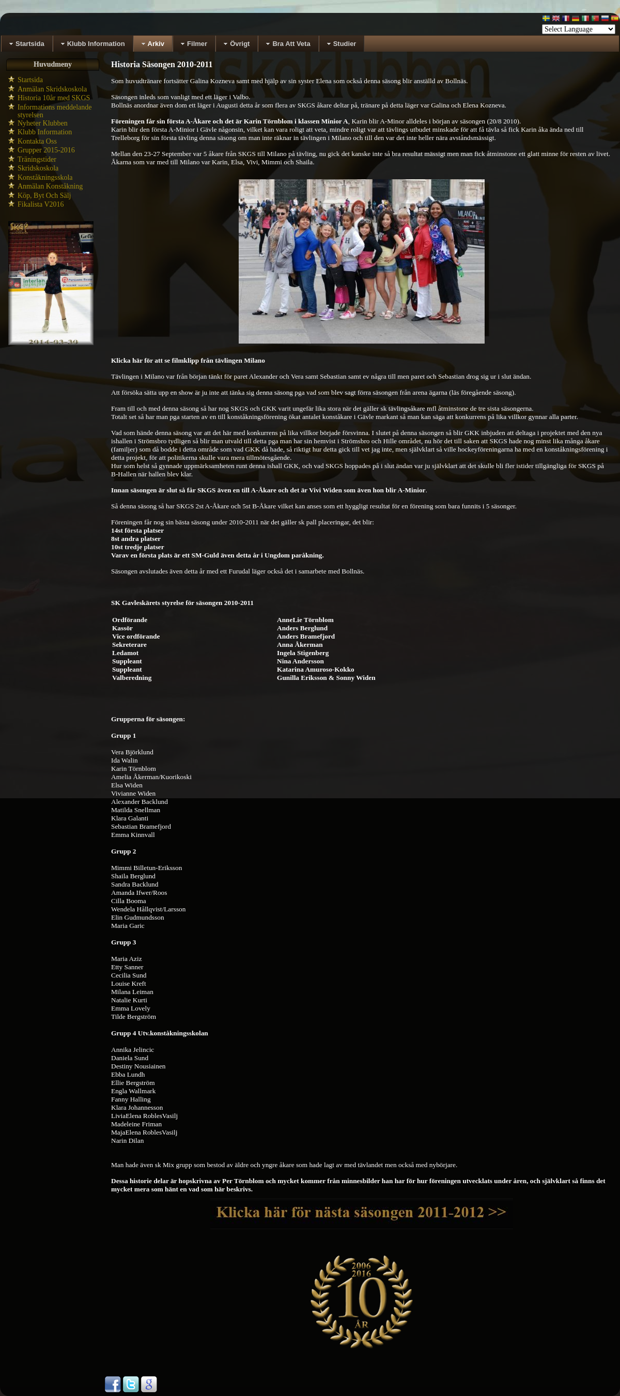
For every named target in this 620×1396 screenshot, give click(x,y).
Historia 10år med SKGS (54, 98)
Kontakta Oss (37, 141)
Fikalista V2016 (41, 204)
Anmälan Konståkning (50, 186)
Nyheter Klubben (43, 123)
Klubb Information (45, 132)
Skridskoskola (38, 168)
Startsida (30, 80)
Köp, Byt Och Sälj (44, 195)
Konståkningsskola (45, 177)
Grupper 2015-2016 (46, 150)
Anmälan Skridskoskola (52, 89)
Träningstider (37, 159)
